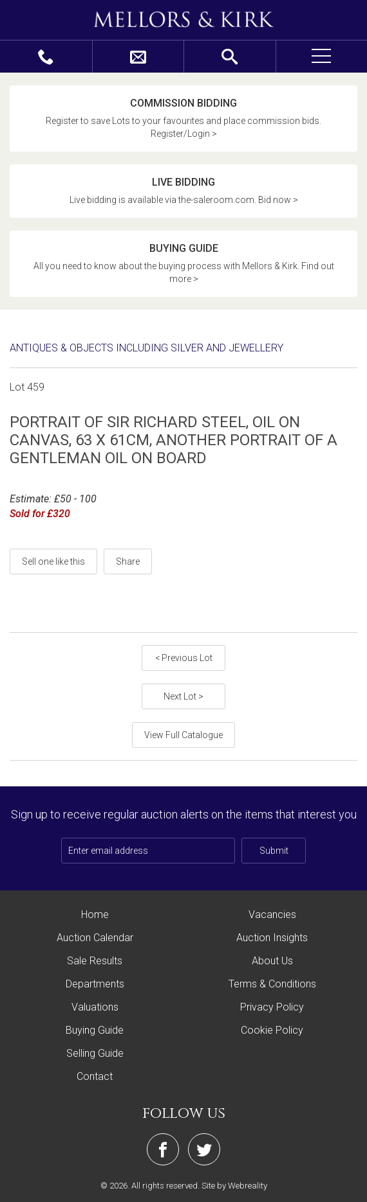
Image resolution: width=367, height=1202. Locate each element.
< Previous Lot (183, 658)
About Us (272, 961)
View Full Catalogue (183, 735)
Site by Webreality (234, 1185)
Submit (273, 850)
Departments (95, 984)
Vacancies (272, 914)
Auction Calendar (95, 938)
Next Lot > (183, 696)
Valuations (94, 1007)
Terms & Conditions (272, 984)
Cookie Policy (272, 1030)
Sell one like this (53, 561)
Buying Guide (95, 1030)
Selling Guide (95, 1053)
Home (95, 914)
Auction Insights (272, 938)
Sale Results (94, 961)
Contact (95, 1076)
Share (128, 561)
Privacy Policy (272, 1007)
